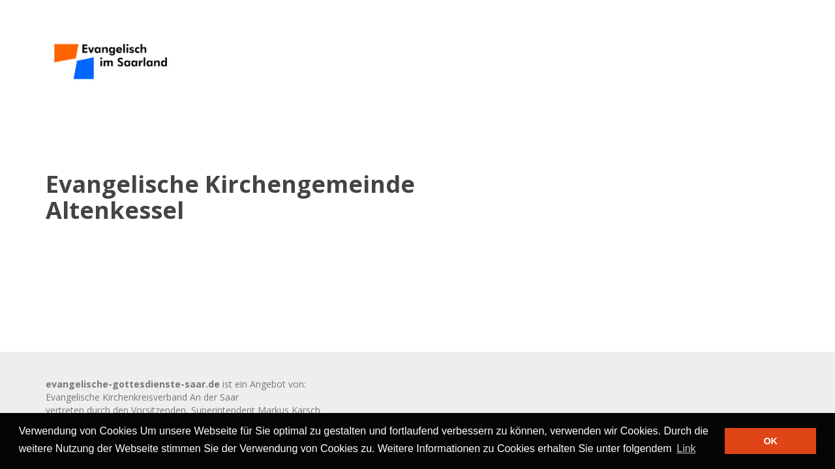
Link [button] (685, 448)
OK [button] (770, 441)
